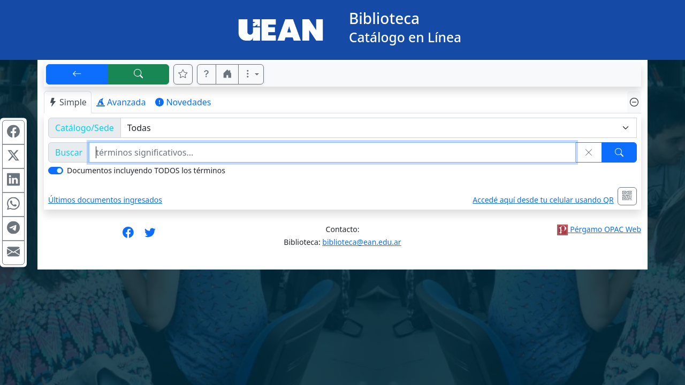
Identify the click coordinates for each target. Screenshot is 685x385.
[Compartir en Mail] (13, 253)
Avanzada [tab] (121, 102)
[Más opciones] (251, 74)
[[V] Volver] (77, 74)
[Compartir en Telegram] (13, 229)
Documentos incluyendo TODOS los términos (146, 170)
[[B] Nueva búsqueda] (139, 74)
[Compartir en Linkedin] (13, 180)
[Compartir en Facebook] (13, 132)
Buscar (68, 152)
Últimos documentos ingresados (105, 200)
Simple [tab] (68, 102)
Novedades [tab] (183, 102)
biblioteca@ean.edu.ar (361, 242)
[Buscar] (619, 152)
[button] (206, 74)
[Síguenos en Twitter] (150, 236)
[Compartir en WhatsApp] (13, 204)
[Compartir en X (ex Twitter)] (13, 156)
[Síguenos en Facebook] (128, 236)
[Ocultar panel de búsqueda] (634, 102)
